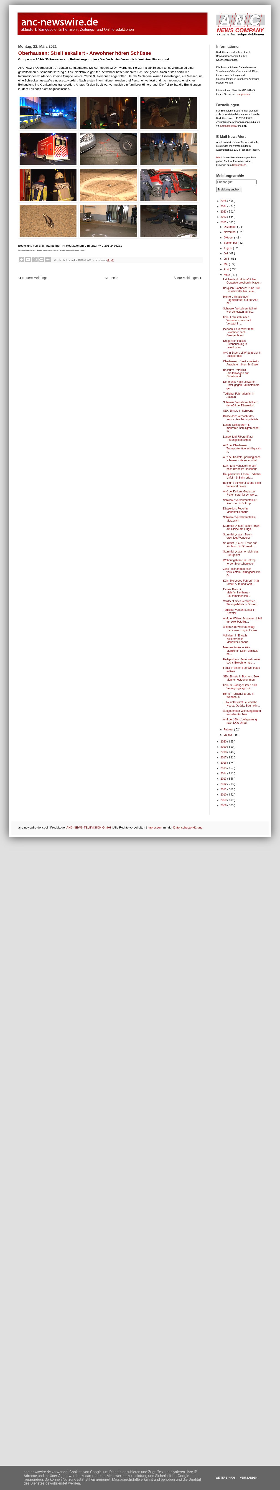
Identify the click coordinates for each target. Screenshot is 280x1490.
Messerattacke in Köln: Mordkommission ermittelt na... (240, 651)
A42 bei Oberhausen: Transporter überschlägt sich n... (242, 449)
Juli (226, 253)
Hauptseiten (243, 94)
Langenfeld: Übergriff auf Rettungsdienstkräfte (238, 438)
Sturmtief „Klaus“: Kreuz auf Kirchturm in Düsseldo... (240, 545)
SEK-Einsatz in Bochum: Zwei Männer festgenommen (241, 678)
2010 (224, 794)
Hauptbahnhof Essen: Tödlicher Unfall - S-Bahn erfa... (242, 476)
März (227, 274)
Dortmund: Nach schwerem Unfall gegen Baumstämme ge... (241, 385)
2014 (224, 773)
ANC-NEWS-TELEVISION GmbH (88, 827)
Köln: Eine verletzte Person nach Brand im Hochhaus (240, 467)
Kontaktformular (228, 125)
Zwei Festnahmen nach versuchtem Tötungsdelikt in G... (241, 572)
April (227, 269)
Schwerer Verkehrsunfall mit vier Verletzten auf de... (240, 310)
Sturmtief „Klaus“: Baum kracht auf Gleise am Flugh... (241, 527)
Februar (229, 729)
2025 (224, 201)
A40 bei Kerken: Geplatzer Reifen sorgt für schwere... (240, 493)
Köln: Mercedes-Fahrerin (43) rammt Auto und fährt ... (241, 582)
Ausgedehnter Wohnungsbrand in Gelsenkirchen (242, 712)
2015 (224, 768)
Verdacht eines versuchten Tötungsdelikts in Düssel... (240, 603)
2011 (224, 789)
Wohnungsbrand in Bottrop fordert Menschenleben (239, 562)
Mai (226, 264)
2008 (224, 805)
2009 (224, 800)
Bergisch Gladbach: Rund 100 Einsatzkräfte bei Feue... (241, 289)
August (228, 248)
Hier (218, 157)
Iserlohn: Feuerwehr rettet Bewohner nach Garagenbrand (238, 332)
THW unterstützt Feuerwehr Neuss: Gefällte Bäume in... (241, 704)
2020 (224, 741)
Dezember (230, 226)
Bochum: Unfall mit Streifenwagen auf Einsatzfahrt (236, 373)
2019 (224, 746)
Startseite (111, 278)
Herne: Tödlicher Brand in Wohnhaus (238, 695)
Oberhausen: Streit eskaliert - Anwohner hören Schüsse (241, 363)
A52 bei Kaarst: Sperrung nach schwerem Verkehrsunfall (241, 459)
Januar (228, 734)
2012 (224, 784)
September (231, 242)
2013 (224, 778)
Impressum (155, 827)
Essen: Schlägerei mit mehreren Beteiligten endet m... (241, 428)
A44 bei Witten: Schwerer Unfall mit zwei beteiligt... (242, 620)
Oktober (229, 237)
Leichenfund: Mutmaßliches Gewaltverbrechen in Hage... (242, 281)
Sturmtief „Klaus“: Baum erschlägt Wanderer (237, 536)
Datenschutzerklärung (187, 827)
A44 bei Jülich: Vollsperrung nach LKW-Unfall (240, 721)
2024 (224, 206)
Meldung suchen (229, 189)
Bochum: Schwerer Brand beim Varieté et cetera (242, 484)
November (230, 232)
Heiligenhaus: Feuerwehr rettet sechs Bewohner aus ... (241, 661)
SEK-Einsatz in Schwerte (238, 410)
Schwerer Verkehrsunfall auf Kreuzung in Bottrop (240, 502)
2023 (224, 211)
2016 (224, 762)
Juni (226, 258)
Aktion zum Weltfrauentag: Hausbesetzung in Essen (240, 628)
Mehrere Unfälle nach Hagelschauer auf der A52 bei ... (240, 300)
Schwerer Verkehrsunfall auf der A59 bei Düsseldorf (240, 404)
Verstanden (248, 1477)
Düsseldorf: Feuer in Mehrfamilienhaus (235, 510)
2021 (224, 222)
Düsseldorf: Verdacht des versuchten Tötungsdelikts (240, 418)
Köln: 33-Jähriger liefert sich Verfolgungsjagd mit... (240, 687)
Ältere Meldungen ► (188, 278)
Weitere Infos (225, 1477)
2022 (224, 216)
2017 (224, 757)
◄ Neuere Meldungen (33, 278)
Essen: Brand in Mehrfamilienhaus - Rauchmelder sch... (236, 593)
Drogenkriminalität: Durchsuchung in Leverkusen (235, 344)
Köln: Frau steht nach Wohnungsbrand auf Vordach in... (237, 320)
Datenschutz (239, 165)
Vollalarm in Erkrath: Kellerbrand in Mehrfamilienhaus (235, 639)
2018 (224, 752)
